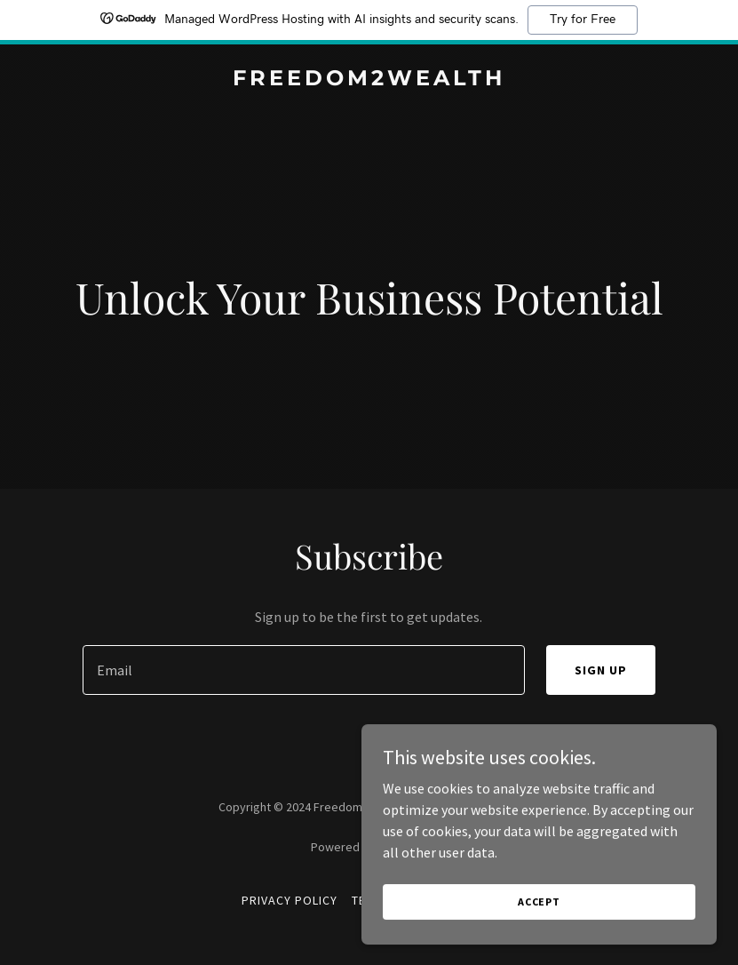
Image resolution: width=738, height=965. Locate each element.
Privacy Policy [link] (289, 900)
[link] (369, 80)
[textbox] (304, 670)
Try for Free (582, 19)
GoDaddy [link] (402, 847)
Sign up (601, 670)
